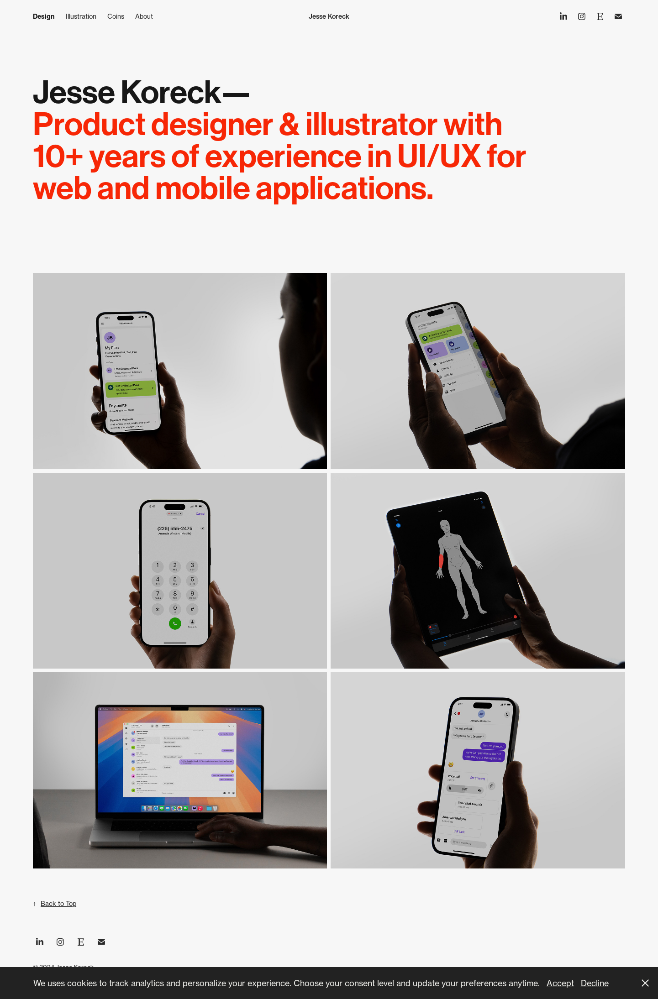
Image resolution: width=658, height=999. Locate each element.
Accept (560, 983)
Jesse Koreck (329, 16)
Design (43, 16)
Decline (595, 983)
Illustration (81, 16)
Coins (115, 16)
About (144, 16)
